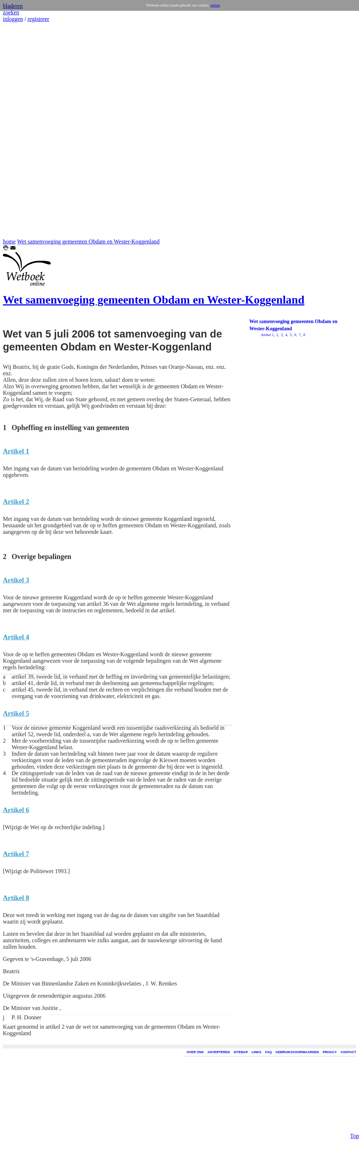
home (9, 241)
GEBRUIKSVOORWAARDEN (297, 1052)
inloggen (13, 19)
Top (354, 248)
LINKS (257, 1052)
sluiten (215, 5)
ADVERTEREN (219, 1052)
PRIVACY (330, 1052)
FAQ (268, 1052)
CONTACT (348, 1052)
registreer (38, 19)
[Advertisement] (24, 130)
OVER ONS (195, 1052)
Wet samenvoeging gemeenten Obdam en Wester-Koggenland (88, 241)
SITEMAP (240, 1052)
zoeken (11, 12)
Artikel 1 (267, 335)
